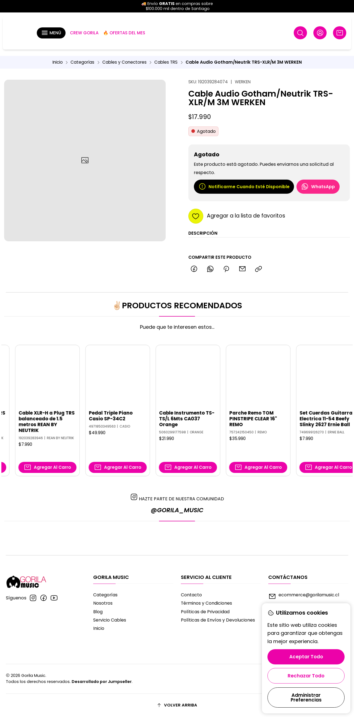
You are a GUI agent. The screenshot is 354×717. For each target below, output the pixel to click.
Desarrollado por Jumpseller (102, 681)
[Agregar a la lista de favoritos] (236, 216)
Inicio (58, 62)
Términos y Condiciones (206, 603)
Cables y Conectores (124, 62)
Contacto (191, 595)
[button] (51, 32)
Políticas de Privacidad (205, 612)
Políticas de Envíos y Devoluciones (218, 620)
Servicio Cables (109, 620)
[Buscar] (300, 32)
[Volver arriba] (177, 705)
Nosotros (103, 603)
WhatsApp (318, 186)
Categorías (82, 62)
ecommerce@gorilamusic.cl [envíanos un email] (303, 596)
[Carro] (339, 32)
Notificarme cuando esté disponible (244, 186)
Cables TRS (166, 62)
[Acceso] (320, 32)
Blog (98, 612)
